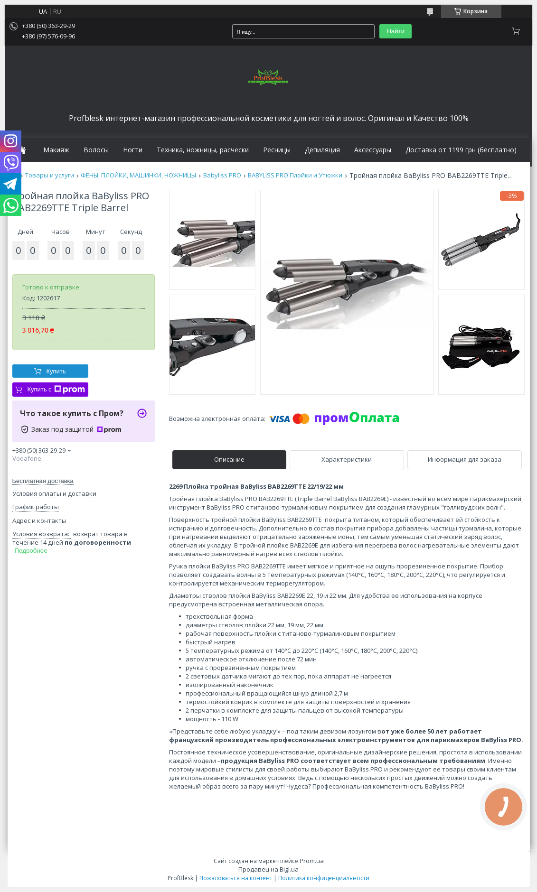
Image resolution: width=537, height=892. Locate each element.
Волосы (96, 150)
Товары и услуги (49, 175)
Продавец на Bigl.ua (268, 869)
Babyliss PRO (222, 175)
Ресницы (277, 150)
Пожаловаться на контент (235, 878)
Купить (56, 371)
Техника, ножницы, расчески (203, 150)
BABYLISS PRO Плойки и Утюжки (295, 175)
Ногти (132, 150)
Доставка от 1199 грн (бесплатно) (461, 150)
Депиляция (322, 150)
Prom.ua (312, 860)
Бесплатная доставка (43, 480)
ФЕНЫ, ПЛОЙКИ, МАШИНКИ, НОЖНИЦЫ (138, 175)
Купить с (56, 389)
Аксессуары (372, 150)
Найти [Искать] (395, 31)
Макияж (56, 150)
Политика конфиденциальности (323, 878)
